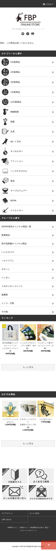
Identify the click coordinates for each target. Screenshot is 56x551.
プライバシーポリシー (27, 530)
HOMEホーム (12, 527)
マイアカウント (7, 513)
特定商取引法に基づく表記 (39, 527)
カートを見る (34, 513)
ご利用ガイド (23, 527)
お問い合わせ (6, 519)
